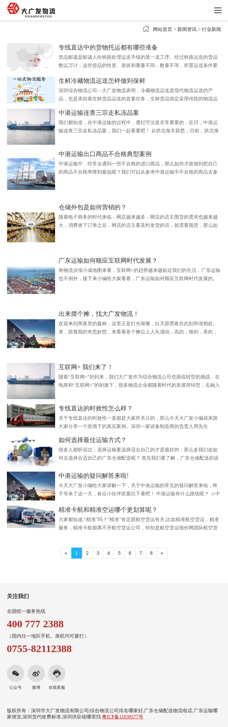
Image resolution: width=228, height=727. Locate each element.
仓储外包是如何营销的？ (93, 207)
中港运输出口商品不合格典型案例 (105, 154)
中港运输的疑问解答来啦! (94, 475)
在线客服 (57, 687)
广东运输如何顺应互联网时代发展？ (108, 260)
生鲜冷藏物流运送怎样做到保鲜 (102, 80)
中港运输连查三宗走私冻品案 (99, 112)
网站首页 (162, 29)
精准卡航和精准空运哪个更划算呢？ (108, 509)
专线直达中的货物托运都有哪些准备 (108, 47)
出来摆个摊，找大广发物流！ (99, 313)
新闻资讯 (187, 29)
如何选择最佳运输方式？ (93, 440)
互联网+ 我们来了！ (86, 367)
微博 (36, 687)
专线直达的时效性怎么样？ (96, 408)
